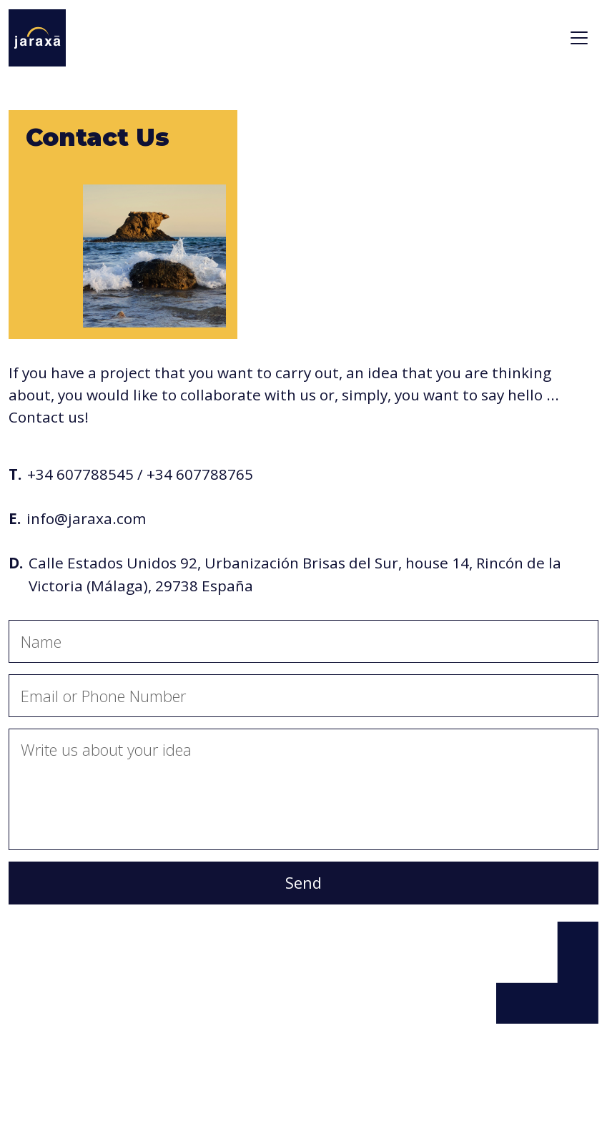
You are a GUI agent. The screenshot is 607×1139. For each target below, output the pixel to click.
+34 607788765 (200, 474)
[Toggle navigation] (579, 37)
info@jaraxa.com (86, 518)
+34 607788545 (80, 474)
